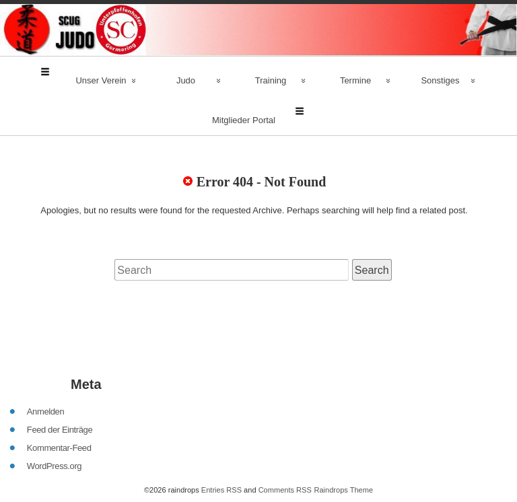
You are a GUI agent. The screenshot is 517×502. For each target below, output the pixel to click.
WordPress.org (54, 407)
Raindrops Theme (343, 432)
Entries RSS (221, 432)
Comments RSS (285, 432)
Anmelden (45, 353)
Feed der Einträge (59, 371)
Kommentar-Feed (59, 389)
